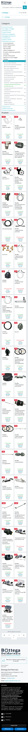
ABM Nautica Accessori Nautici (13, 655)
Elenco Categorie (4, 665)
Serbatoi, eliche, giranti (14, 56)
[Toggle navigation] (25, 2)
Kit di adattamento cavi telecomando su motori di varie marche (15, 76)
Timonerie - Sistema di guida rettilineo (15, 83)
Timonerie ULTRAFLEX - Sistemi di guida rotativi (15, 99)
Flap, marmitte (14, 48)
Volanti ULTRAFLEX (15, 104)
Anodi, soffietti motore (14, 45)
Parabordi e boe (14, 107)
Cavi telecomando (15, 70)
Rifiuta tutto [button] (8, 729)
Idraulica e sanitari (14, 39)
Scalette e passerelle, (14, 108)
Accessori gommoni (14, 43)
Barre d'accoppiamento (15, 66)
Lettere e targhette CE (14, 50)
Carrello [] (22, 12)
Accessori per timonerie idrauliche (15, 65)
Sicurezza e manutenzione (14, 110)
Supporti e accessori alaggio (14, 57)
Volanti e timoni (15, 102)
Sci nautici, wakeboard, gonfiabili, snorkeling (14, 53)
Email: (2, 680)
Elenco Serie (3, 666)
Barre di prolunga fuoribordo (15, 68)
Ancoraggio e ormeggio (14, 29)
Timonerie (14, 61)
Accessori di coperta (14, 27)
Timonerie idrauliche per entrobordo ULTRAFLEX (15, 88)
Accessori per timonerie (15, 63)
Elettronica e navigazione (14, 34)
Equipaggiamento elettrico (14, 36)
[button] (26, 685)
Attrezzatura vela (14, 30)
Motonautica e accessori (14, 41)
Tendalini (14, 59)
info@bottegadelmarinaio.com (12, 680)
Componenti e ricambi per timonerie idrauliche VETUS (15, 72)
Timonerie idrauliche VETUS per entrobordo (15, 92)
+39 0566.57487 (10, 678)
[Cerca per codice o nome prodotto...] (12, 7)
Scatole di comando (15, 79)
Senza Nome (15, 81)
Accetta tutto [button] (20, 729)
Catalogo (6, 13)
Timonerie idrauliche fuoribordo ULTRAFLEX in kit (15, 85)
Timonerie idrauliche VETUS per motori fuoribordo (15, 96)
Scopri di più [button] (14, 725)
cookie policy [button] (15, 698)
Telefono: (3, 678)
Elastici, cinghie (14, 47)
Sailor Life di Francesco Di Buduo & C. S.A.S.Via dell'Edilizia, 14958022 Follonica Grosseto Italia (12, 674)
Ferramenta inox (14, 38)
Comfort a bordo (14, 32)
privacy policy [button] (19, 690)
